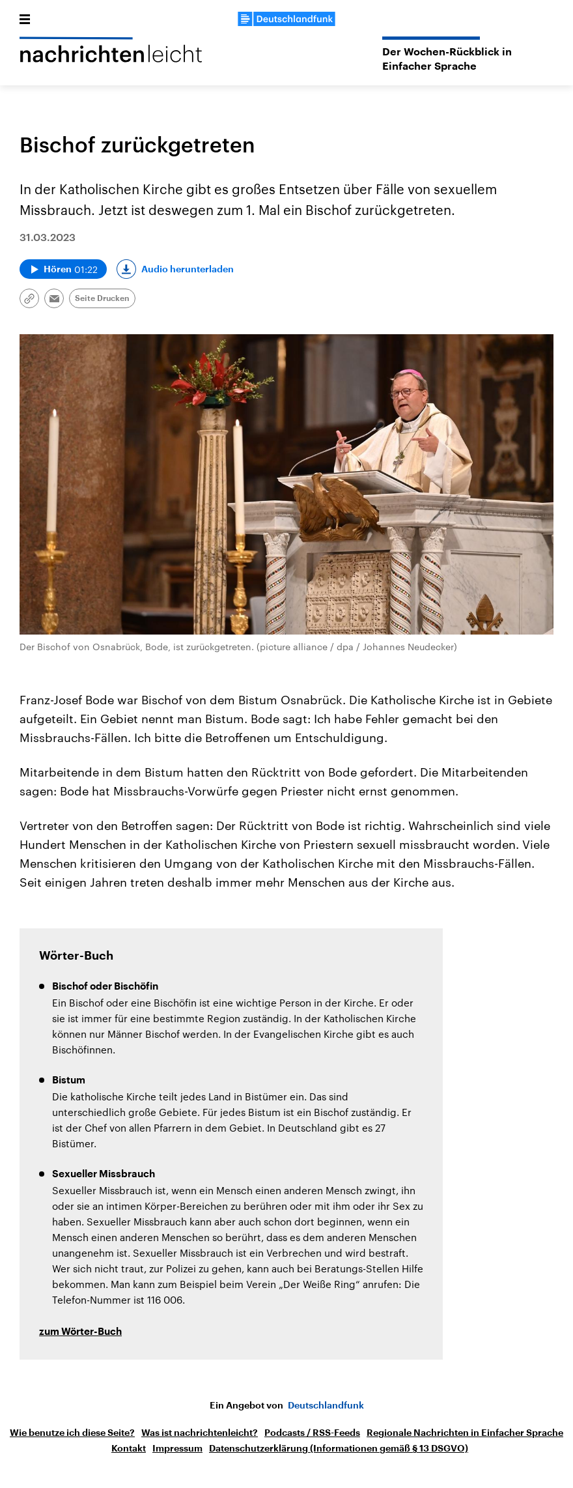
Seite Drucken (102, 298)
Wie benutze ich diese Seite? (72, 1432)
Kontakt (128, 1448)
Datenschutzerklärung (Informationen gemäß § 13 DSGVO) (338, 1448)
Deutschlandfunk (326, 1405)
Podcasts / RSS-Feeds (312, 1432)
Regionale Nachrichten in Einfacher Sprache (465, 1432)
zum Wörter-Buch (80, 1332)
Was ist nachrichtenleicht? (199, 1432)
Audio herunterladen (187, 269)
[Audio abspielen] (63, 269)
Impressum (177, 1448)
